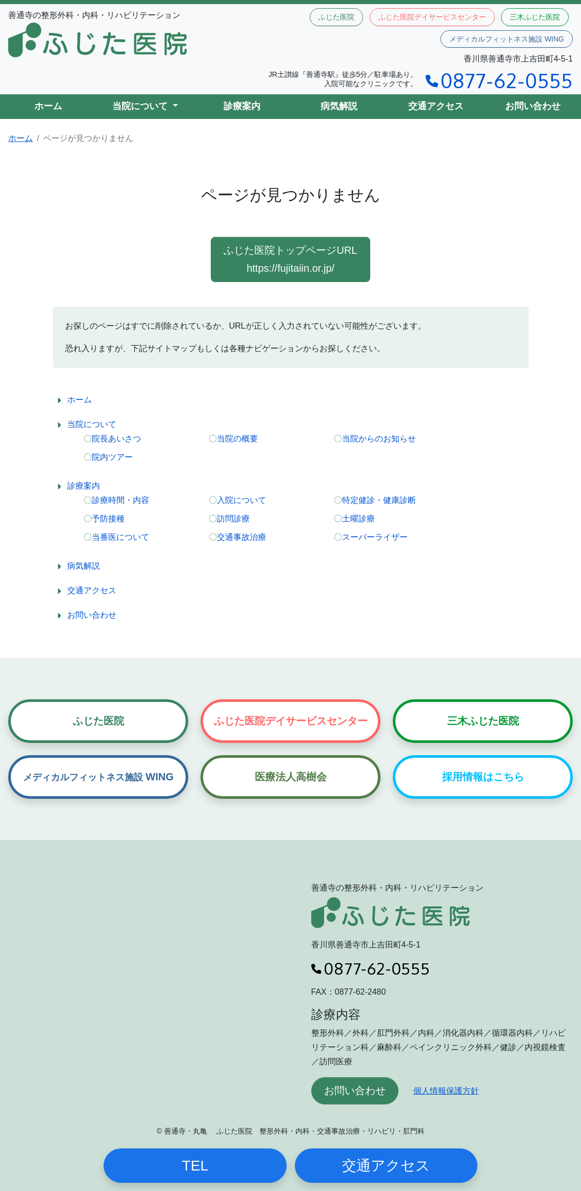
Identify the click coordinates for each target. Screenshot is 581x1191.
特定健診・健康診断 (379, 500)
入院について (241, 500)
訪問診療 (233, 518)
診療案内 (242, 106)
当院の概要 (237, 438)
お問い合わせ (532, 106)
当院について (91, 424)
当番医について (120, 537)
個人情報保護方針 (446, 1090)
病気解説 (338, 106)
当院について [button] (141, 106)
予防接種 (108, 518)
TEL (195, 1166)
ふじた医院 (336, 17)
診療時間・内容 (120, 500)
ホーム (48, 106)
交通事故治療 (241, 537)
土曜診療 (358, 518)
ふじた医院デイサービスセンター (432, 17)
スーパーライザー (375, 537)
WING (98, 776)
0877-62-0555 (499, 80)
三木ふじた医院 (535, 17)
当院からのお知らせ (379, 438)
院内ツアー (112, 457)
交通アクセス (436, 106)
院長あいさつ (116, 438)
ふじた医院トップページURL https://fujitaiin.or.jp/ (290, 259)
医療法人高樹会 (291, 776)
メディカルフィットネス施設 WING (506, 39)
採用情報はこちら (483, 776)
